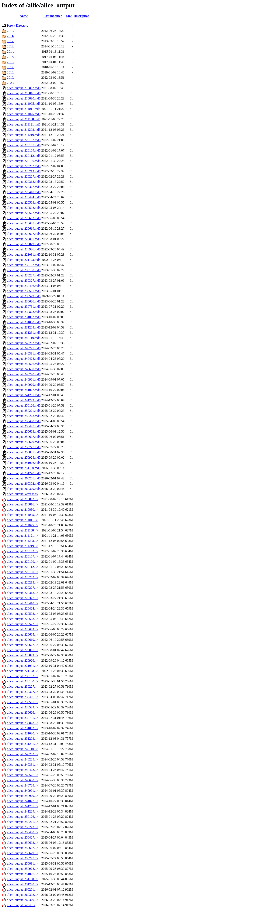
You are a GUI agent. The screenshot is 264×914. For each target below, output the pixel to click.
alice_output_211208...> (22, 540)
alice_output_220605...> (22, 634)
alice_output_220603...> (22, 629)
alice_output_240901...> (22, 790)
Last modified (52, 16)
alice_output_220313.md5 (24, 181)
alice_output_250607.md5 (24, 436)
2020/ (10, 82)
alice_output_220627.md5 (24, 233)
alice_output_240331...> (22, 764)
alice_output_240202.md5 (24, 343)
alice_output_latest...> (21, 905)
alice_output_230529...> (22, 707)
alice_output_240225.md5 (24, 348)
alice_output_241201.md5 (24, 395)
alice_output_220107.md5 (24, 145)
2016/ (10, 62)
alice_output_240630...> (22, 780)
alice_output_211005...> (22, 514)
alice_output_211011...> (22, 520)
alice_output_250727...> (22, 858)
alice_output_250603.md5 (24, 431)
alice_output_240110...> (22, 749)
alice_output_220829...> (22, 655)
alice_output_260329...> (22, 900)
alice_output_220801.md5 (24, 239)
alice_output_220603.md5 (24, 218)
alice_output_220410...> (22, 603)
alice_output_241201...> (22, 806)
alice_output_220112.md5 (23, 155)
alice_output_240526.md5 (24, 364)
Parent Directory (17, 25)
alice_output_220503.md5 (24, 202)
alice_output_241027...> (22, 801)
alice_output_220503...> (22, 613)
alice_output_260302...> (22, 894)
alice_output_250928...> (22, 868)
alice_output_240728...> (22, 785)
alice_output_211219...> (22, 546)
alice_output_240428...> (22, 769)
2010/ (10, 30)
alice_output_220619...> (22, 639)
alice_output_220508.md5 (24, 207)
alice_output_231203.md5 (24, 327)
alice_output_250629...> (22, 853)
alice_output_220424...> (22, 608)
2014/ (10, 51)
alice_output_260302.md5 (24, 483)
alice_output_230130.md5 (24, 270)
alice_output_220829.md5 (24, 244)
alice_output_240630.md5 (24, 369)
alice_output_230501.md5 (24, 291)
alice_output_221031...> (22, 665)
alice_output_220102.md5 (24, 140)
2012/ (10, 41)
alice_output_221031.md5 (24, 254)
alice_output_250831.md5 (24, 452)
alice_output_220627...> (22, 645)
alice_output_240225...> (22, 759)
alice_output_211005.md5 (23, 103)
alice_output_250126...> (22, 816)
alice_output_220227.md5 (24, 176)
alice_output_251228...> (22, 884)
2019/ (10, 77)
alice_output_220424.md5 (24, 197)
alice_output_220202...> (22, 577)
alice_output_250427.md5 (24, 426)
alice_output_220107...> (22, 556)
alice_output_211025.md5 (23, 114)
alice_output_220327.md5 (24, 187)
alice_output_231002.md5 (24, 317)
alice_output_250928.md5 (24, 457)
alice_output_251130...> (22, 879)
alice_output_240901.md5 (24, 379)
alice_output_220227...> (22, 587)
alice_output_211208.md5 (23, 129)
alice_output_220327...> (22, 598)
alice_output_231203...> (22, 738)
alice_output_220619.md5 (24, 228)
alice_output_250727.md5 (24, 447)
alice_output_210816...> (22, 504)
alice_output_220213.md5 (24, 171)
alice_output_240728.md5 (24, 374)
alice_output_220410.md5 (24, 192)
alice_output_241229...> (22, 811)
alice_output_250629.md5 (24, 442)
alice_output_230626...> (22, 712)
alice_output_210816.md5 (24, 93)
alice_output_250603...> (22, 842)
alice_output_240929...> (22, 795)
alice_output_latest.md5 (22, 494)
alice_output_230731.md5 (24, 306)
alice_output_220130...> (22, 572)
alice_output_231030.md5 (24, 322)
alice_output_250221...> (22, 822)
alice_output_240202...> (22, 754)
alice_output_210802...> (22, 499)
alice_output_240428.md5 (24, 358)
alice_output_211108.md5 (23, 119)
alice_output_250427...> (22, 837)
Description (81, 16)
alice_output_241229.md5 (24, 400)
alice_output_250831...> (22, 863)
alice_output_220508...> (22, 619)
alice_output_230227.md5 (24, 275)
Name (24, 16)
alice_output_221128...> (22, 671)
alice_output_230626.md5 (24, 301)
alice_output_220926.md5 (24, 249)
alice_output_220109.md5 (24, 150)
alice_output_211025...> (22, 525)
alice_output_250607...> (22, 848)
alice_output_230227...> (22, 686)
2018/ (10, 72)
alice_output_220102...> (22, 551)
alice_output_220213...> (22, 582)
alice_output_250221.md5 (24, 410)
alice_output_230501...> (22, 702)
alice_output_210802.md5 (24, 88)
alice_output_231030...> (22, 733)
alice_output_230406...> (22, 697)
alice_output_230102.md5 (24, 265)
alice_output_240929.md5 (24, 384)
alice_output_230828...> (22, 723)
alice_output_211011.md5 (23, 108)
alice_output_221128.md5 (23, 259)
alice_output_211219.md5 (23, 135)
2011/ (10, 36)
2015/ (10, 56)
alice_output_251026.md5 (24, 462)
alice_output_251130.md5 (23, 468)
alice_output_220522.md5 (24, 213)
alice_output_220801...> (22, 650)
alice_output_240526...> (22, 775)
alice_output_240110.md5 (23, 337)
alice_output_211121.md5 (23, 124)
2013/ (10, 46)
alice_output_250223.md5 (24, 416)
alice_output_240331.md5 (24, 353)
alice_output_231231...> (22, 743)
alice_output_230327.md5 (24, 280)
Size (69, 16)
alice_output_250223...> (22, 827)
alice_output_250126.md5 (24, 405)
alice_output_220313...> (22, 593)
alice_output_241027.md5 (24, 390)
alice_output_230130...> (22, 681)
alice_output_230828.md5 (24, 311)
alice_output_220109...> (22, 561)
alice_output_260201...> (22, 889)
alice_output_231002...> (22, 728)
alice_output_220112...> (22, 566)
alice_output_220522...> (22, 624)
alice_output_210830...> (22, 509)
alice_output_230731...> (22, 717)
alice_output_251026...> (22, 874)
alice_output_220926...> (22, 660)
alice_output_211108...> (22, 530)
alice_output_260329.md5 (24, 488)
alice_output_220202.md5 (24, 166)
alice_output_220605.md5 (24, 223)
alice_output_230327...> (22, 691)
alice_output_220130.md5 (24, 161)
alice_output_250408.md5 (24, 421)
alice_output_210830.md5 (24, 98)
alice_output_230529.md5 (24, 296)
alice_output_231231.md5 (24, 332)
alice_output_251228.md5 (24, 473)
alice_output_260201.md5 (24, 478)
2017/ (10, 67)
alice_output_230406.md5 (24, 285)
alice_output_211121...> (22, 535)
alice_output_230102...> (22, 676)
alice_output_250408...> (22, 832)
